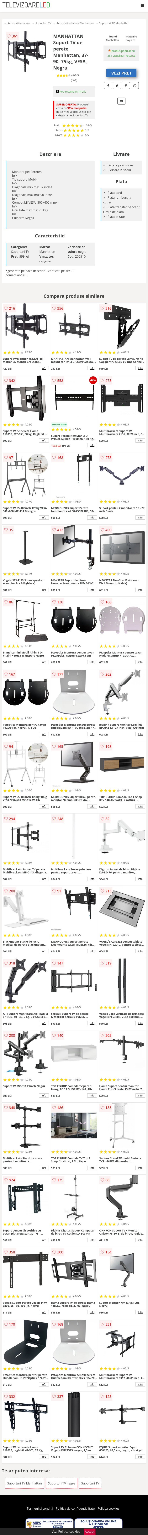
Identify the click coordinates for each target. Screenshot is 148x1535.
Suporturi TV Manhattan (114, 23)
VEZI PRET (121, 73)
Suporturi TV (43, 23)
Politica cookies (108, 1508)
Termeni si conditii (40, 1508)
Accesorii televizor (19, 23)
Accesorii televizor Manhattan (74, 23)
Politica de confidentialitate (75, 1508)
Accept (89, 1531)
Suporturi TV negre (61, 1483)
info (44, 368)
